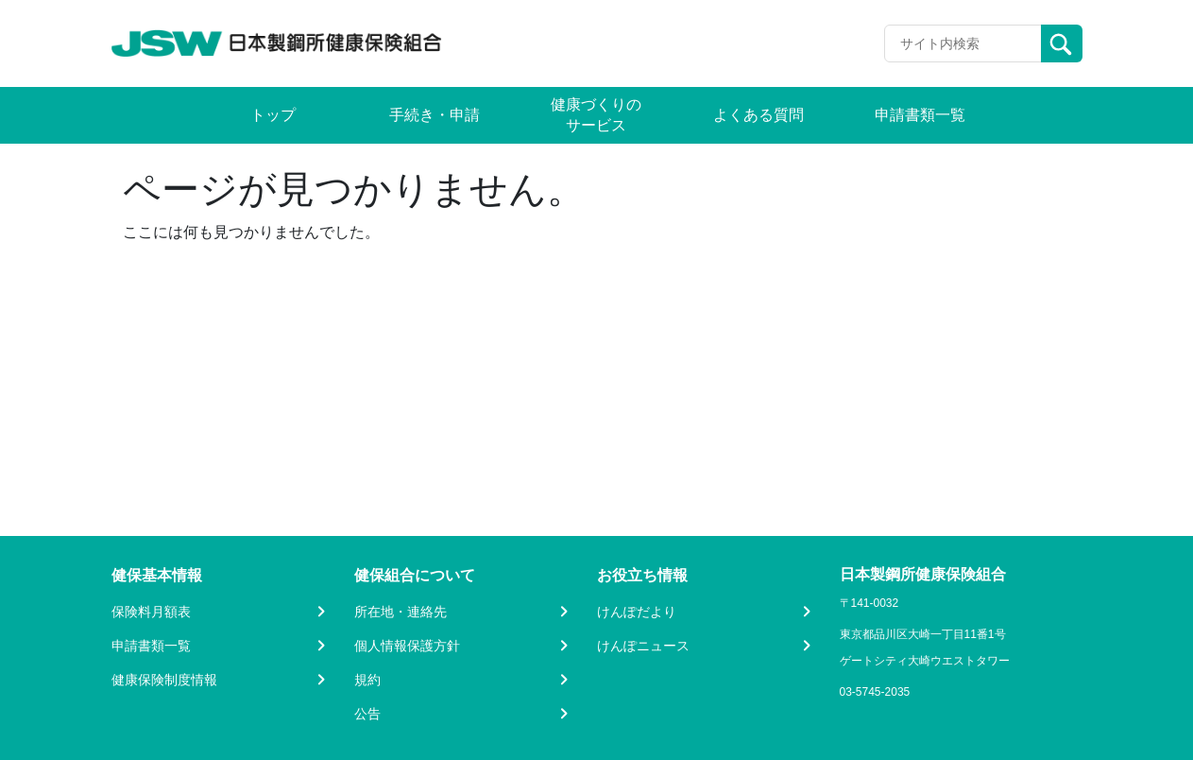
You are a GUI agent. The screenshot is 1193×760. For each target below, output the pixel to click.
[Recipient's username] (963, 43)
